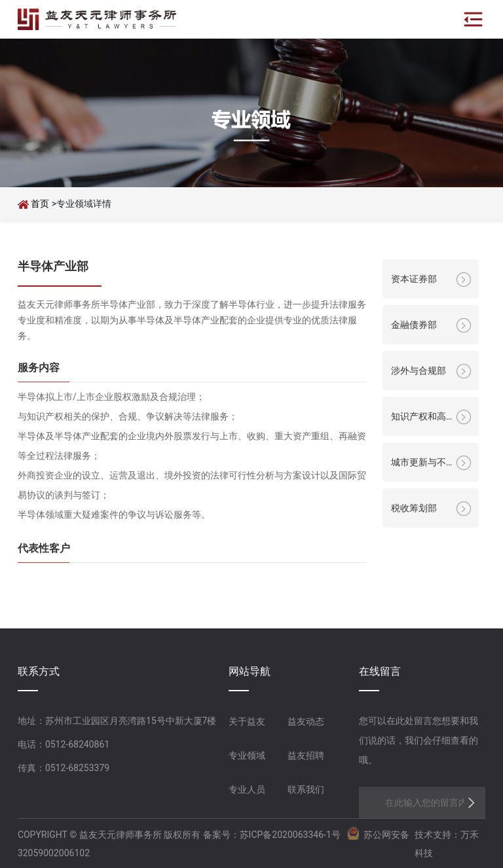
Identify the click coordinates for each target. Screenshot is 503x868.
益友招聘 (306, 755)
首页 (41, 203)
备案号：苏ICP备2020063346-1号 (272, 834)
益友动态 (306, 721)
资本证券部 (414, 279)
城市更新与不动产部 (418, 464)
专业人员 (247, 789)
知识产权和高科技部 (418, 418)
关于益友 (247, 721)
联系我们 (306, 789)
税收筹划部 (414, 508)
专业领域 (247, 755)
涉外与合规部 (418, 370)
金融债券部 (414, 324)
